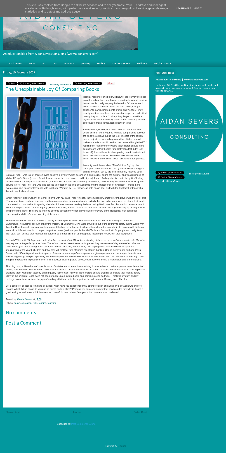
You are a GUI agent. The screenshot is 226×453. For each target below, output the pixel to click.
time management (121, 63)
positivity (85, 63)
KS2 (35, 303)
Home (77, 412)
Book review (15, 63)
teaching (52, 303)
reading (101, 63)
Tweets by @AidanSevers (168, 181)
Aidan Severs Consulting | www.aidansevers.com (182, 79)
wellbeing (142, 63)
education (26, 303)
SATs (44, 63)
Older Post (140, 412)
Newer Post (13, 412)
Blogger (122, 446)
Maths (32, 63)
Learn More (183, 8)
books (17, 303)
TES (55, 63)
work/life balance (162, 63)
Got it (198, 8)
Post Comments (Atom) (83, 424)
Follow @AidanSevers (61, 84)
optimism (69, 63)
